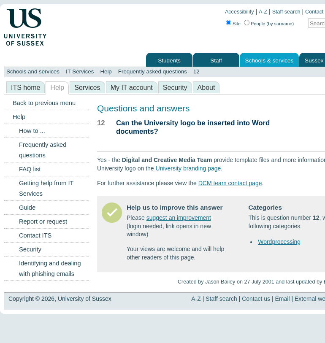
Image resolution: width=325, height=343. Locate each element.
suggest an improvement (178, 217)
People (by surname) (272, 23)
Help (105, 71)
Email (282, 298)
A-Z (263, 12)
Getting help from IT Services (46, 188)
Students (169, 60)
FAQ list (30, 169)
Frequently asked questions (152, 71)
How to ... (32, 130)
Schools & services (269, 60)
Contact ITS (35, 235)
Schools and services (33, 71)
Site (237, 23)
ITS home (25, 87)
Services (87, 87)
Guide (27, 207)
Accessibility (239, 12)
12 (196, 71)
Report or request (43, 221)
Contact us (256, 298)
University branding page (188, 168)
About (206, 87)
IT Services (80, 71)
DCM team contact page (230, 183)
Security (175, 87)
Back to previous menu (44, 103)
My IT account (132, 87)
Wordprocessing (279, 241)
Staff (216, 60)
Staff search (286, 12)
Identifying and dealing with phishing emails (50, 268)
